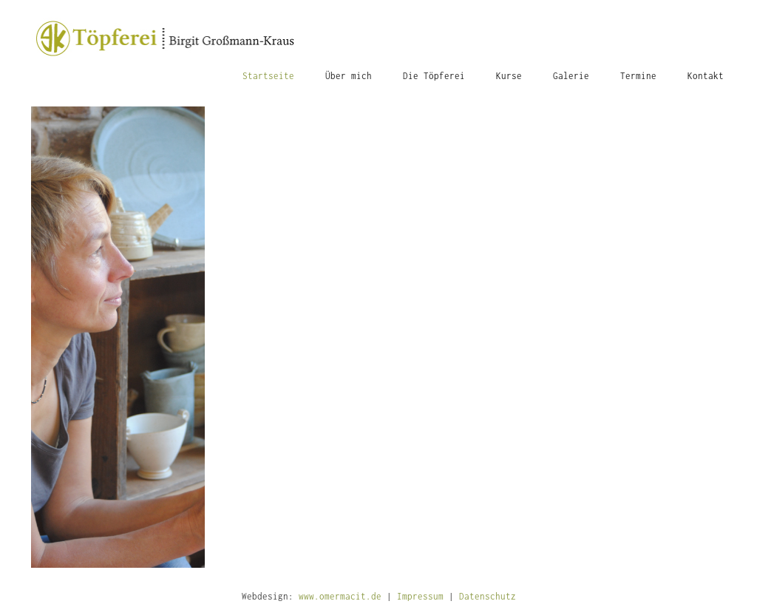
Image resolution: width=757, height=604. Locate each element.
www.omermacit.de (340, 596)
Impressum (420, 596)
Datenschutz (487, 596)
